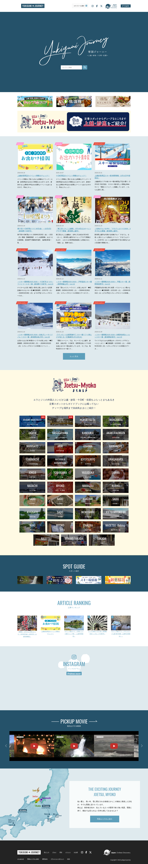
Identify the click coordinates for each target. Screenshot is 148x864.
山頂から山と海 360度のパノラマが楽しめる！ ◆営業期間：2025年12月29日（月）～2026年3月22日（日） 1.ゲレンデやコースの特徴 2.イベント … (34, 343)
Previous (6, 746)
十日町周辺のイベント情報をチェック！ (71, 176)
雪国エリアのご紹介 (104, 819)
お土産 (76, 852)
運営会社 (45, 859)
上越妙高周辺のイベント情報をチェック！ (33, 176)
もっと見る (74, 356)
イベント (20, 144)
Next (141, 746)
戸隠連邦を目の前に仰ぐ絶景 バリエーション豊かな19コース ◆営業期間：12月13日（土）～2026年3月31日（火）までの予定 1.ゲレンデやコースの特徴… (112, 290)
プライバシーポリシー (57, 859)
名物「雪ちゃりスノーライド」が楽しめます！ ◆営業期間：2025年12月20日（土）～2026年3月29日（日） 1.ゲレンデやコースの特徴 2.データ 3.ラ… (73, 290)
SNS (68, 859)
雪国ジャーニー (32, 6)
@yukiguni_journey (74, 673)
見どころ (46, 852)
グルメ (54, 852)
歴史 (61, 852)
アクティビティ (99, 144)
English (126, 6)
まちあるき (20, 859)
